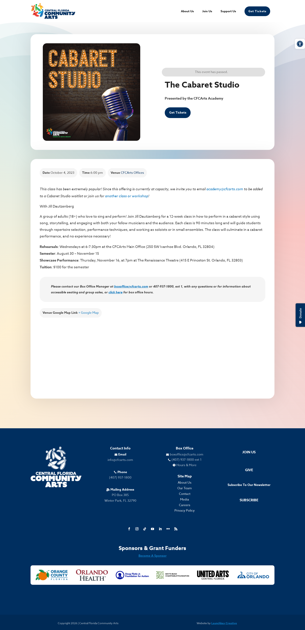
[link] (300, 44)
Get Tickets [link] (257, 11)
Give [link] (249, 470)
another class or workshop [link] (126, 196)
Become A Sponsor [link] (152, 556)
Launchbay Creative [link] (224, 623)
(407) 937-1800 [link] (120, 477)
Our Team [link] (184, 488)
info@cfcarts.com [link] (120, 460)
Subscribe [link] (249, 500)
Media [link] (184, 499)
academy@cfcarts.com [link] (224, 189)
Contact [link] (184, 494)
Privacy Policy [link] (184, 510)
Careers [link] (184, 505)
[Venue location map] (152, 354)
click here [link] (116, 292)
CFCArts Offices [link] (132, 172)
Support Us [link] (228, 11)
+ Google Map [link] (88, 312)
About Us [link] (187, 11)
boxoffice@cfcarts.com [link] (131, 286)
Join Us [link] (207, 11)
